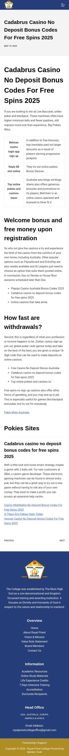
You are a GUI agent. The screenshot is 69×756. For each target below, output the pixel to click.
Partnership (29, 742)
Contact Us (34, 650)
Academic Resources (34, 671)
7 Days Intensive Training (34, 685)
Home (34, 628)
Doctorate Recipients (34, 694)
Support (42, 742)
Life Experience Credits (35, 680)
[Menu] (63, 5)
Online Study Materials (34, 676)
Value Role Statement (35, 641)
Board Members (34, 646)
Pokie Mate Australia (16, 412)
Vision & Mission (34, 637)
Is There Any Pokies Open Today (23, 514)
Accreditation (34, 689)
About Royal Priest (34, 632)
